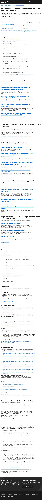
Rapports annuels (25, 28)
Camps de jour (5, 242)
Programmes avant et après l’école (11, 223)
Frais (23, 25)
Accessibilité (10, 494)
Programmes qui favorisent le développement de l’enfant (11, 30)
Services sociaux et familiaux (9, 5)
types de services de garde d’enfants (12, 46)
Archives (15, 494)
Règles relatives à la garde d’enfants (7, 28)
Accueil (2, 5)
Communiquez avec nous (27, 486)
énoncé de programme (24, 193)
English (26, 1)
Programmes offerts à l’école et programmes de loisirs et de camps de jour (15, 389)
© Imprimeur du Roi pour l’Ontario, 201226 (8, 496)
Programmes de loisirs (7, 236)
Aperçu (3, 22)
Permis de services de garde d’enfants (8, 24)
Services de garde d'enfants (19, 5)
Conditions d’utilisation (35, 494)
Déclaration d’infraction (9, 311)
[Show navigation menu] (38, 2)
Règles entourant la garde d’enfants (11, 147)
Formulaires (24, 27)
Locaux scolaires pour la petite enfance (12, 230)
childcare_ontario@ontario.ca (14, 467)
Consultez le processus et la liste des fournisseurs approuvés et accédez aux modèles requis (16, 469)
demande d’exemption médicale (8, 301)
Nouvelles (20, 494)
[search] (32, 2)
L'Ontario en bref (3, 494)
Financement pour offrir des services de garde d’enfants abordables (14, 384)
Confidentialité (26, 494)
